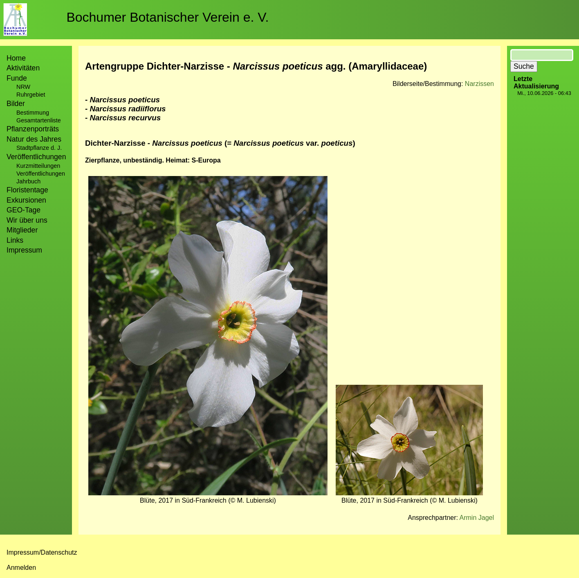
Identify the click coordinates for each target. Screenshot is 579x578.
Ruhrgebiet (30, 94)
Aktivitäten (23, 68)
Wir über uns (27, 220)
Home (16, 58)
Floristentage (27, 190)
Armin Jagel (477, 517)
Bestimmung (32, 112)
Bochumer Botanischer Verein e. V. (167, 17)
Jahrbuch (28, 181)
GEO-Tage (23, 210)
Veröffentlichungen (40, 173)
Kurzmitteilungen (38, 166)
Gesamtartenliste (38, 120)
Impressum (24, 250)
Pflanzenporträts (33, 129)
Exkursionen (26, 200)
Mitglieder (22, 230)
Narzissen (479, 83)
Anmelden (21, 567)
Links (15, 240)
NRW (23, 87)
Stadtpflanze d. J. (39, 147)
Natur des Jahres (34, 139)
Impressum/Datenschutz (42, 552)
